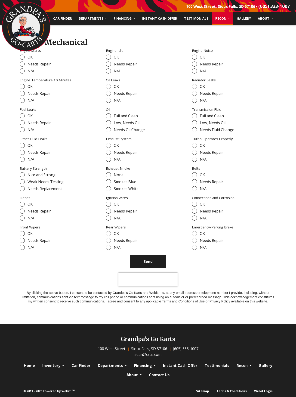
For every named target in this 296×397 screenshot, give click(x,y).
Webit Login (263, 391)
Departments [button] (91, 18)
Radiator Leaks (204, 80)
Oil (108, 109)
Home (29, 365)
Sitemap (202, 391)
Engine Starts (30, 50)
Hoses (25, 197)
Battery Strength (33, 168)
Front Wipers (30, 227)
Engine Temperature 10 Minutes (45, 80)
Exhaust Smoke (118, 168)
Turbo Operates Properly (212, 138)
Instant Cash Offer (159, 18)
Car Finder (62, 18)
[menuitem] (62, 18)
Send (148, 261)
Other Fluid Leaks (33, 138)
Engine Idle (114, 50)
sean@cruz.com (148, 354)
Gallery (244, 18)
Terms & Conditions (231, 391)
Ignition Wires (117, 197)
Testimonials (196, 18)
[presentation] (148, 279)
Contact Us (159, 374)
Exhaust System (119, 138)
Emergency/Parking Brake (212, 227)
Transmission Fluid (206, 109)
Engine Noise (202, 50)
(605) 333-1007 (274, 6)
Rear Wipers (116, 227)
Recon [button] (221, 18)
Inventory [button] (51, 365)
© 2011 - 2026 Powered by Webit (49, 391)
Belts (196, 168)
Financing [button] (123, 18)
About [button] (264, 18)
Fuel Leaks (28, 109)
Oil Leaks (113, 80)
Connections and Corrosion (213, 197)
